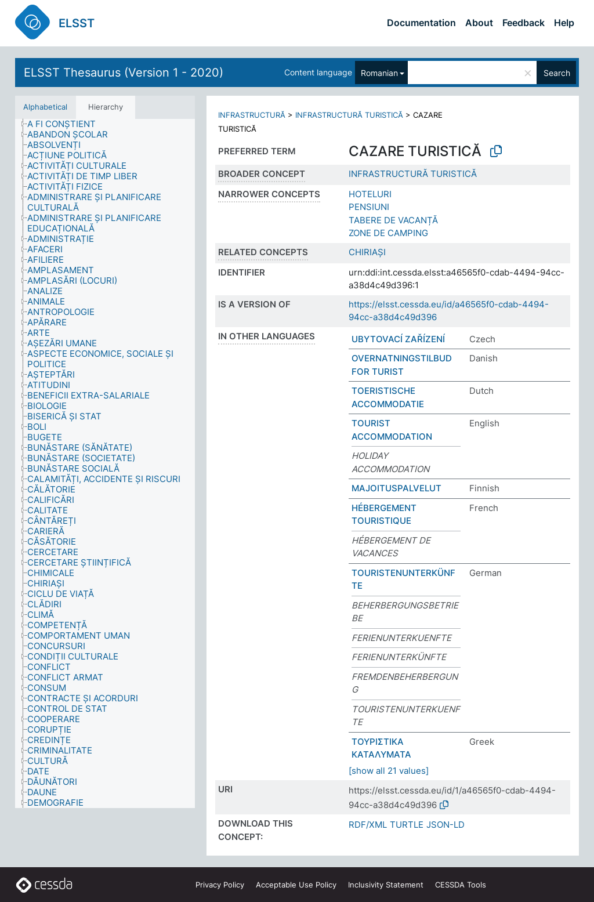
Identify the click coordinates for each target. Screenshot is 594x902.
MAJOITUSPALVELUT (396, 488)
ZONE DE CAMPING (388, 232)
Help (564, 22)
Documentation (421, 22)
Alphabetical (45, 106)
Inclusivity (385, 884)
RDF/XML (368, 824)
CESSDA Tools (460, 884)
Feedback (523, 22)
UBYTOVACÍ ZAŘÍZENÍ (398, 339)
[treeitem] (66, 124)
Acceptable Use (296, 884)
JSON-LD (445, 824)
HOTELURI (370, 194)
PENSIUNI (369, 206)
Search (557, 73)
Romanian (379, 73)
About (479, 22)
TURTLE (406, 824)
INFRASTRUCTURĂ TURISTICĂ (349, 114)
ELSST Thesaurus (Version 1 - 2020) (123, 72)
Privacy (219, 884)
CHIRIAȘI (367, 252)
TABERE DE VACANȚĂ (393, 220)
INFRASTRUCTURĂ (251, 114)
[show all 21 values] (389, 770)
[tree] (105, 463)
